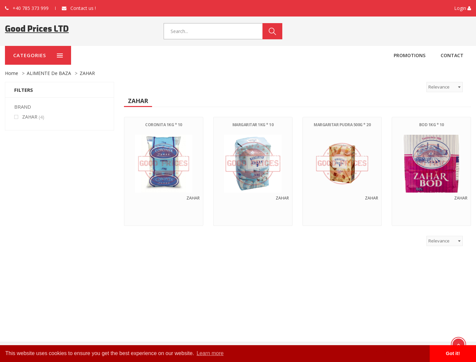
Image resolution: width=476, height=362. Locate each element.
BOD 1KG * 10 (431, 124)
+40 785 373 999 (27, 8)
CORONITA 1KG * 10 (163, 124)
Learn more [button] (210, 353)
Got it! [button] (453, 353)
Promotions (409, 55)
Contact (452, 55)
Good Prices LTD (37, 28)
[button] (462, 8)
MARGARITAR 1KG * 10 (253, 124)
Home (11, 73)
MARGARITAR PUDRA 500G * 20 (342, 124)
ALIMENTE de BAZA (49, 73)
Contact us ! (79, 8)
